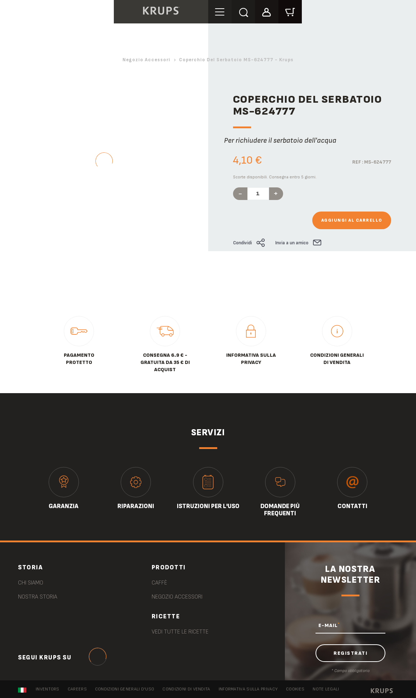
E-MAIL (329, 625)
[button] (266, 11)
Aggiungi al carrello (351, 220)
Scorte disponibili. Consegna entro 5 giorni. (275, 177)
